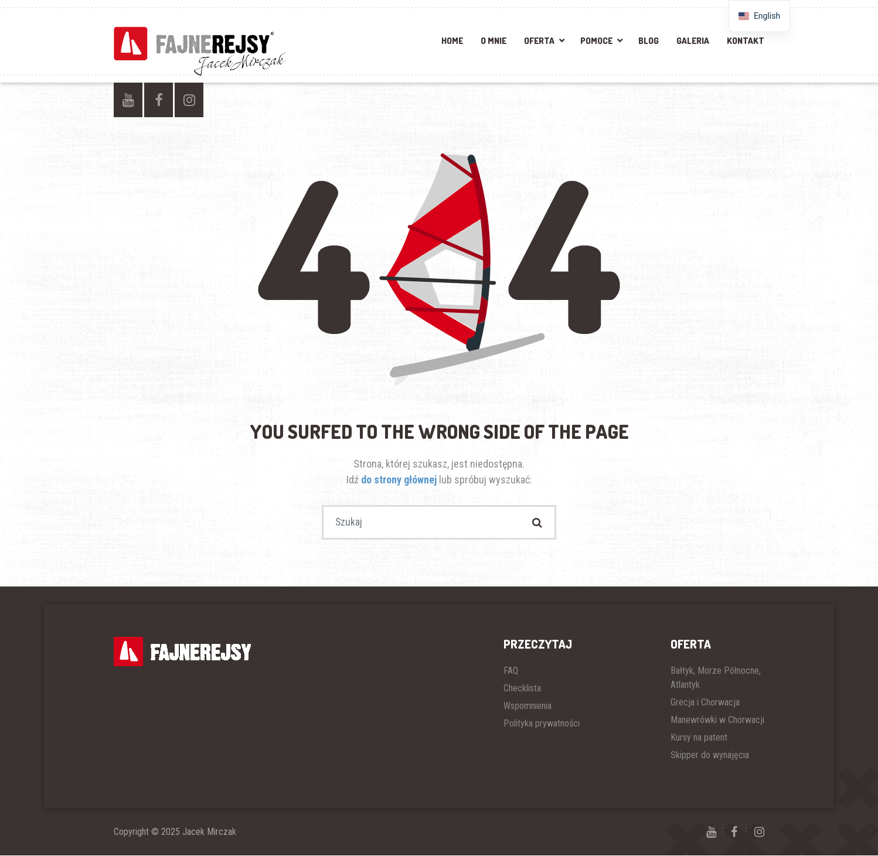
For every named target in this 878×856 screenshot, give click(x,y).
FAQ (510, 671)
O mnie (493, 40)
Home (452, 40)
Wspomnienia (527, 706)
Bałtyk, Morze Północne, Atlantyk (716, 678)
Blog (648, 40)
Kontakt (745, 40)
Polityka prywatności (541, 723)
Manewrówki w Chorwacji (717, 720)
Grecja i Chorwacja (705, 702)
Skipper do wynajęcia (710, 755)
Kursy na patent (699, 738)
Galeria (692, 40)
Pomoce (596, 40)
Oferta (539, 40)
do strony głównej (400, 479)
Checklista (522, 688)
